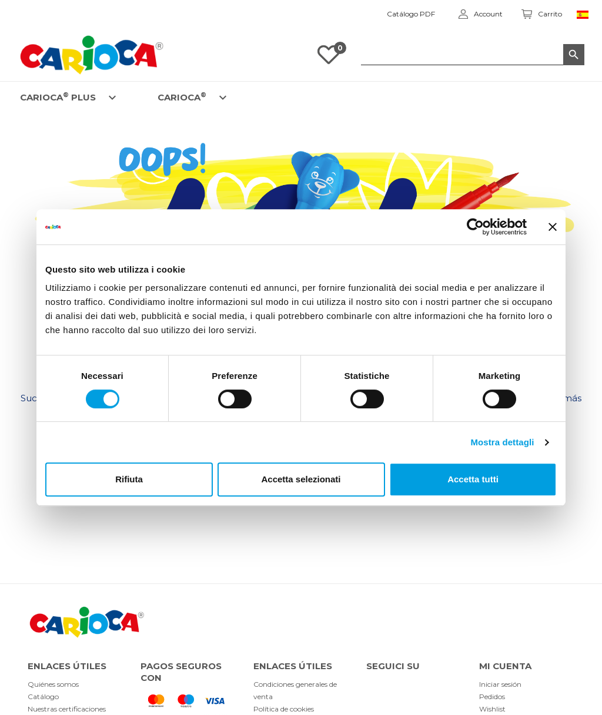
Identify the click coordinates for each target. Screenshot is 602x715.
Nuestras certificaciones (67, 708)
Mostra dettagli (502, 442)
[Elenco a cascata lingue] (585, 14)
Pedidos (492, 696)
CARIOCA (182, 96)
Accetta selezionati (300, 479)
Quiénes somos (53, 684)
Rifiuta (129, 479)
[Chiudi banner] (553, 227)
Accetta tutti (473, 479)
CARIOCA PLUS (58, 96)
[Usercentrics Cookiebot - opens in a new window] (475, 227)
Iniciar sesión (500, 684)
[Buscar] (472, 54)
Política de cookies (283, 708)
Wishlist (492, 708)
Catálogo (43, 696)
